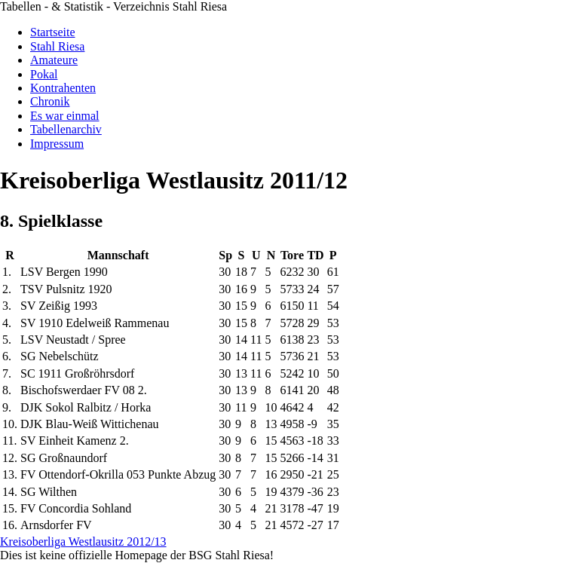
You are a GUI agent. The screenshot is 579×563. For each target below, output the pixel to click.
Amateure (54, 60)
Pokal (43, 74)
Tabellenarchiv (66, 129)
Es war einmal (65, 115)
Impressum (57, 143)
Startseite (52, 32)
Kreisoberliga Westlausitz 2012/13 (83, 541)
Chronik (49, 101)
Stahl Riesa (57, 46)
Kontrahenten (63, 87)
